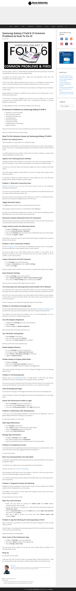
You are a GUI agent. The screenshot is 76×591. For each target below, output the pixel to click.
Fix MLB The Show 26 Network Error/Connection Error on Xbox (66, 89)
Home (11, 26)
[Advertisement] (38, 15)
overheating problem (20, 378)
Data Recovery (31, 26)
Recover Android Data (34, 589)
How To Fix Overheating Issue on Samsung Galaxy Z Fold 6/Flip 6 (18, 581)
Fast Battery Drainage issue (44, 309)
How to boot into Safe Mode (20, 469)
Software (17, 26)
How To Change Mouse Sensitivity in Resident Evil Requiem (65, 84)
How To (48, 26)
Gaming (53, 26)
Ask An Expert (60, 26)
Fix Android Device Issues (9, 578)
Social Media (40, 26)
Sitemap (50, 589)
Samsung (6, 580)
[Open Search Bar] (66, 26)
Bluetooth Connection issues (10, 186)
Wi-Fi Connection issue (11, 246)
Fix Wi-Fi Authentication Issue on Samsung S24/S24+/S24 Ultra (18, 583)
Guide (24, 26)
